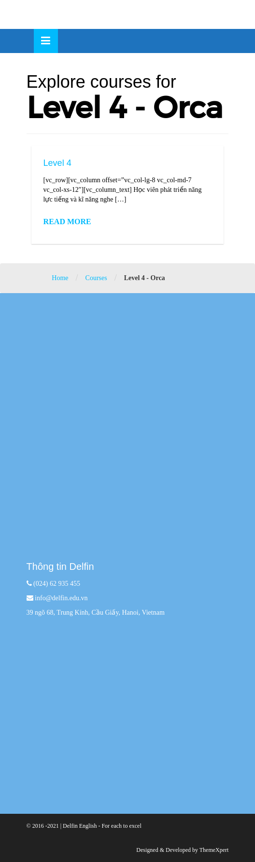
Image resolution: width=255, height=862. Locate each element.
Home (60, 278)
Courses (96, 278)
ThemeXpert (214, 850)
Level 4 (57, 163)
